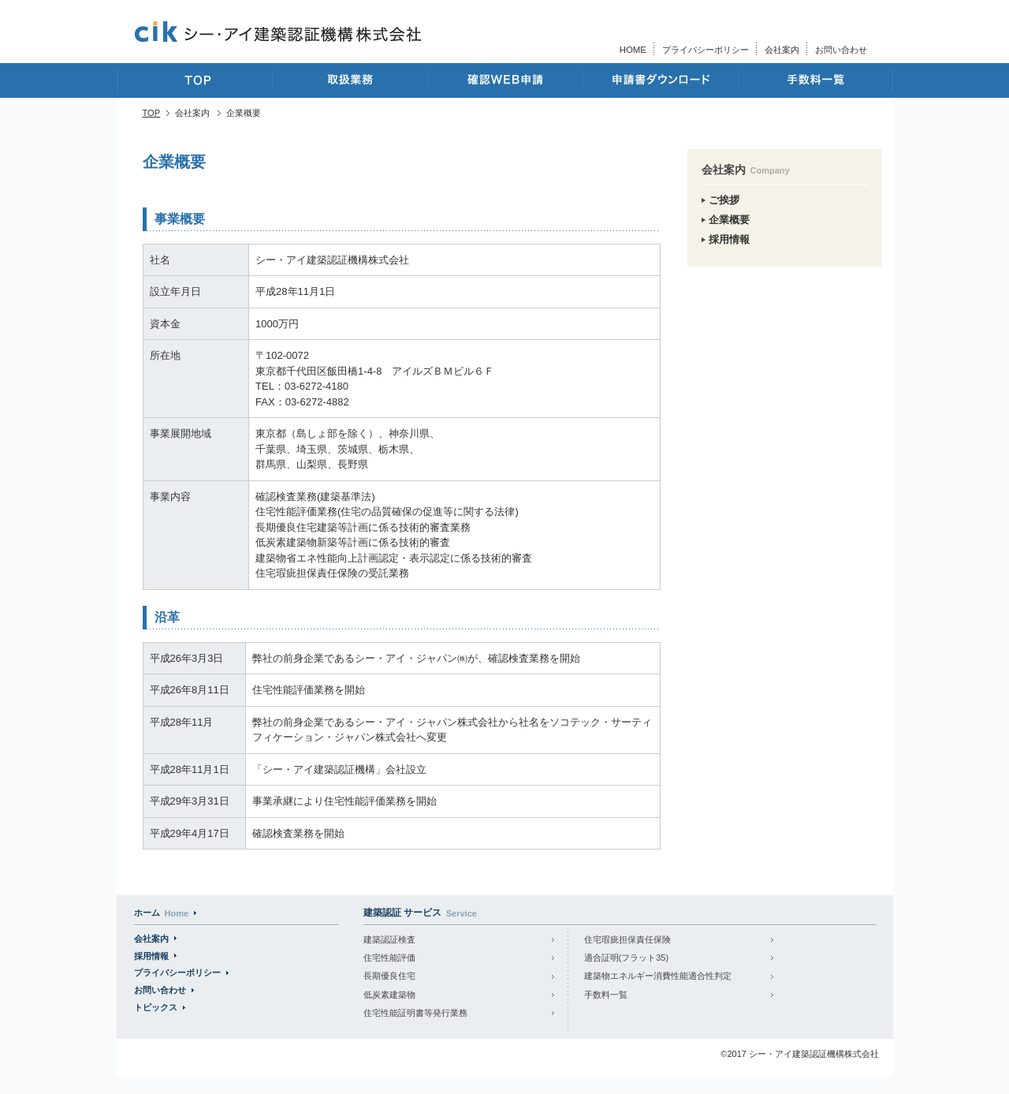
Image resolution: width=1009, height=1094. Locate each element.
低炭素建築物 (389, 994)
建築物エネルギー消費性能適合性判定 (658, 975)
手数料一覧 (605, 994)
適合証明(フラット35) (626, 957)
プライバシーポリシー (705, 49)
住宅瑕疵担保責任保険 (627, 939)
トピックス (155, 1007)
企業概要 (729, 220)
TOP (152, 113)
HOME (633, 49)
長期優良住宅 (389, 975)
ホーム (161, 912)
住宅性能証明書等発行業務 (415, 1012)
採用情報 (729, 239)
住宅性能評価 (389, 957)
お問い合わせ (841, 49)
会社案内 (782, 49)
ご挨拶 (724, 200)
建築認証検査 (389, 939)
